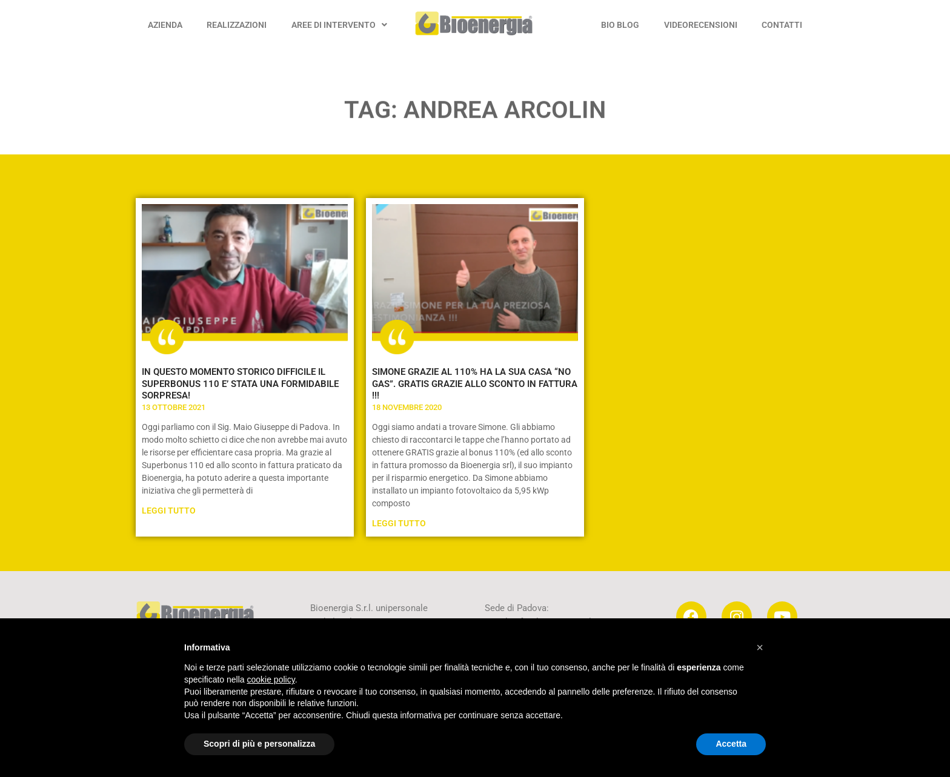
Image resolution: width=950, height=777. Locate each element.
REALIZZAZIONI (237, 25)
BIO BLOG (620, 25)
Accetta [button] (731, 744)
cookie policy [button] (271, 679)
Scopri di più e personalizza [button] (259, 744)
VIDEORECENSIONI (700, 25)
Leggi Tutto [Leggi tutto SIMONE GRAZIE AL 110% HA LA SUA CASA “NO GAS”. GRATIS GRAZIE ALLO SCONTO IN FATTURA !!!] (399, 523)
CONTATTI (782, 25)
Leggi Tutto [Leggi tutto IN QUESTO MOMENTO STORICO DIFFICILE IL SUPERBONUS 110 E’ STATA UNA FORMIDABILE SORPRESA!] (169, 510)
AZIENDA (165, 25)
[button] (759, 647)
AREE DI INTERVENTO (339, 25)
